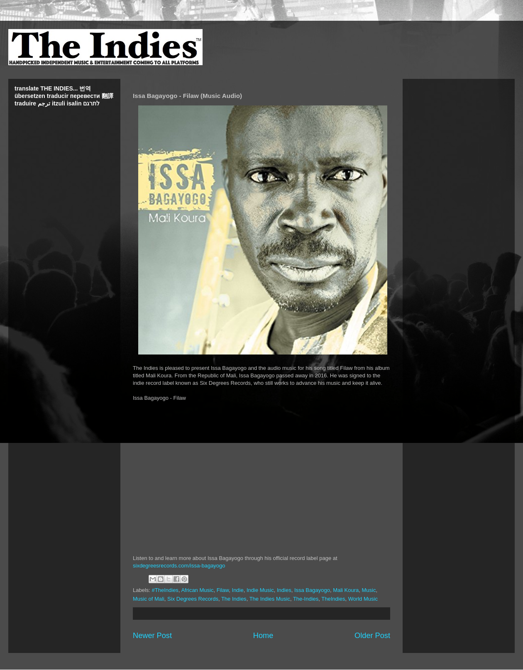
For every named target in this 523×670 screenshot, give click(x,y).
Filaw (223, 590)
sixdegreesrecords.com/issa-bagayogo (179, 565)
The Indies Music (269, 599)
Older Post (372, 635)
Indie (238, 590)
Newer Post (152, 635)
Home (263, 635)
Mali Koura (346, 590)
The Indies (234, 599)
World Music (363, 599)
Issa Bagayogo (312, 590)
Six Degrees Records (192, 599)
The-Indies (305, 599)
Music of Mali (148, 599)
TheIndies (333, 599)
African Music (197, 590)
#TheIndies (165, 590)
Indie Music (260, 590)
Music (369, 590)
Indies (284, 590)
